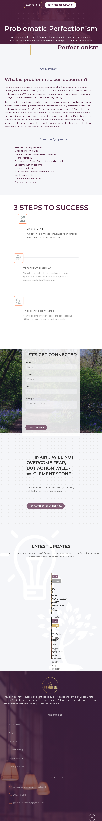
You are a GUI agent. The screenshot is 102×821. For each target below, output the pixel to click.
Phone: (28, 374)
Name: (28, 362)
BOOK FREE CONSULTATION (60, 5)
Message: (29, 398)
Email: (28, 386)
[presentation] (46, 417)
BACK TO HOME (33, 5)
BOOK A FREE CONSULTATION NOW (45, 506)
